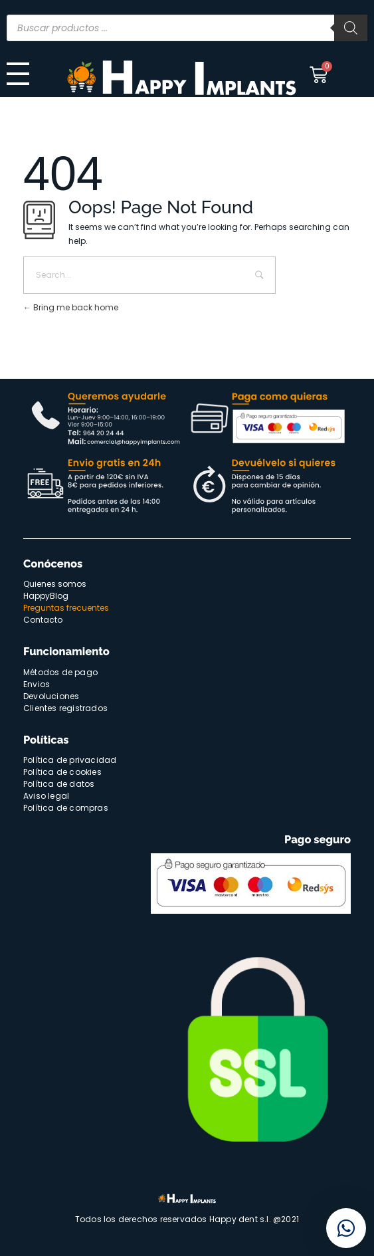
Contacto (42, 619)
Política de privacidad (69, 760)
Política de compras (65, 807)
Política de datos (58, 783)
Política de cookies (62, 772)
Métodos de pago (60, 672)
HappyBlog (45, 595)
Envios (36, 684)
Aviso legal (46, 795)
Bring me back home (70, 307)
